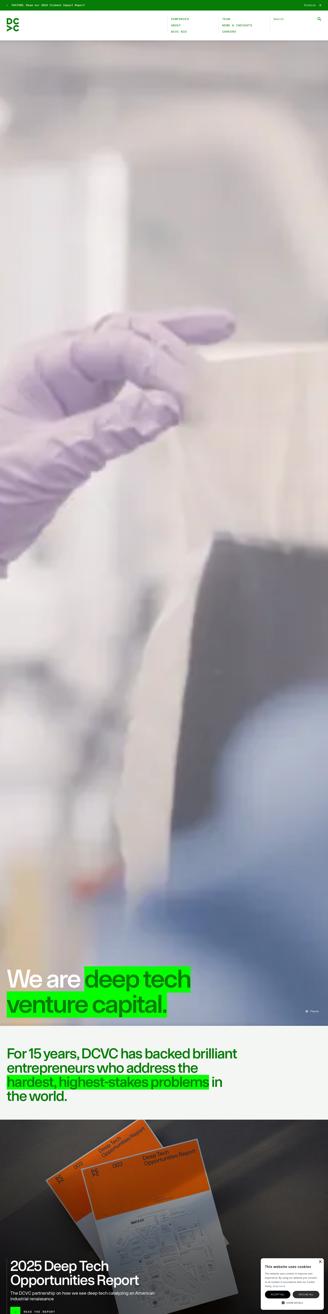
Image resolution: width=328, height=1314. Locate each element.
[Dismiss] (312, 5)
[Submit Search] (319, 19)
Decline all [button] (306, 1294)
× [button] (320, 1262)
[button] (292, 1302)
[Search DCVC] (297, 19)
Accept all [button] (278, 1294)
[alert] (292, 1284)
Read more (279, 1286)
